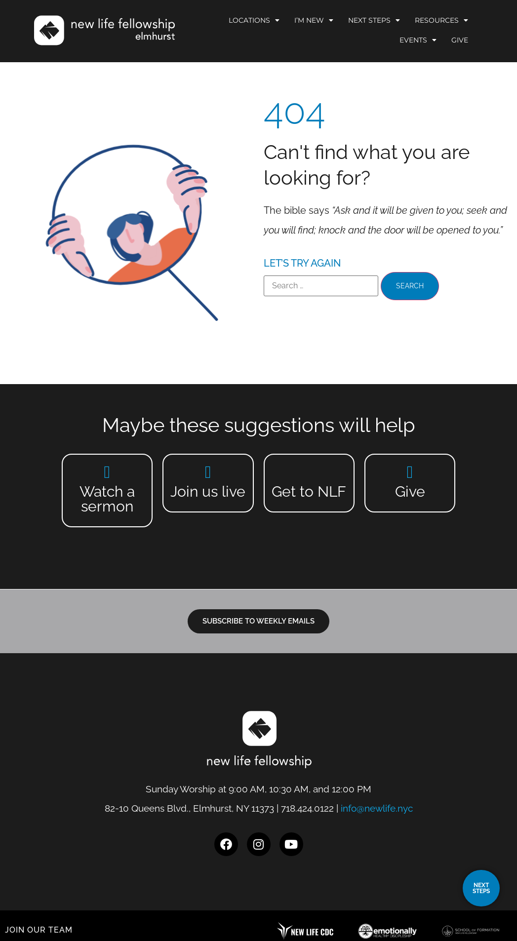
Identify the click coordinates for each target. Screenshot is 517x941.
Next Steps (374, 20)
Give (459, 40)
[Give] (410, 471)
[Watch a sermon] (107, 471)
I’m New (313, 20)
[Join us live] (208, 471)
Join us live (207, 491)
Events (418, 40)
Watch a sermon (107, 499)
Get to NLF (309, 491)
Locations (254, 20)
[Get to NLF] (309, 471)
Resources (441, 20)
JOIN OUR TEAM (39, 930)
